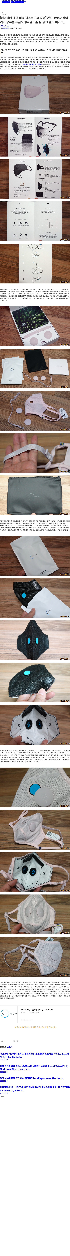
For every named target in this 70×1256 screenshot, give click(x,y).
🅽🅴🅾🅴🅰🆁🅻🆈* (14, 2)
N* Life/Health (5, 26)
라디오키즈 (5, 28)
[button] (2, 8)
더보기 (9, 1177)
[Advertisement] (35, 316)
